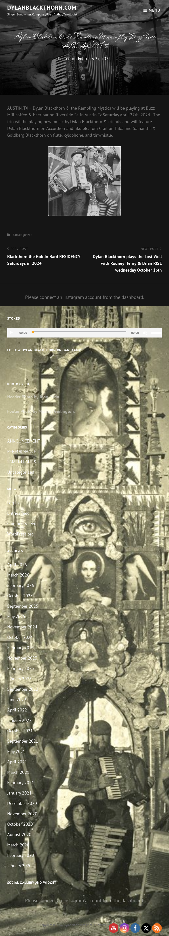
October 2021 (20, 730)
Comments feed (21, 523)
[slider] (79, 331)
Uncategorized (22, 235)
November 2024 (22, 627)
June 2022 (16, 699)
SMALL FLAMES (21, 461)
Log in (13, 503)
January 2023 (19, 679)
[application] (84, 333)
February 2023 (20, 668)
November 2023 (22, 658)
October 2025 (20, 595)
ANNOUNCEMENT (23, 441)
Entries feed (18, 513)
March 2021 (18, 772)
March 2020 (18, 845)
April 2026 (17, 564)
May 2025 (16, 616)
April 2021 (17, 762)
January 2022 (19, 720)
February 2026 (20, 585)
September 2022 (22, 689)
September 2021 (22, 741)
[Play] (11, 332)
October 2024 (20, 637)
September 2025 (22, 606)
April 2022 (17, 710)
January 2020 (19, 865)
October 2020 (20, 824)
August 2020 (19, 834)
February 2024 (20, 647)
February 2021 (20, 782)
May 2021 (16, 751)
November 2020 (22, 813)
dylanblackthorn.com (41, 7)
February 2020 (20, 855)
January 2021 (19, 793)
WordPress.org (20, 534)
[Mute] (145, 332)
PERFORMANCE (21, 451)
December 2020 (22, 803)
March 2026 (18, 575)
